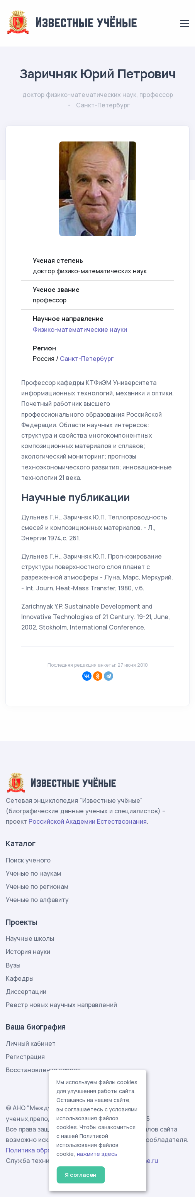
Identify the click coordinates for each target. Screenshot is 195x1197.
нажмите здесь (97, 1153)
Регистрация (25, 1056)
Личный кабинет (31, 1043)
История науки (28, 951)
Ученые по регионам (37, 886)
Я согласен (80, 1174)
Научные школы (30, 938)
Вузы (13, 965)
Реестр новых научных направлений (61, 1004)
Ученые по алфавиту (37, 899)
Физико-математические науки (80, 329)
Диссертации (26, 991)
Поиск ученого (28, 860)
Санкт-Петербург (87, 358)
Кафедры (20, 978)
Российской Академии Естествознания (88, 821)
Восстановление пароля (43, 1070)
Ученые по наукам (33, 873)
